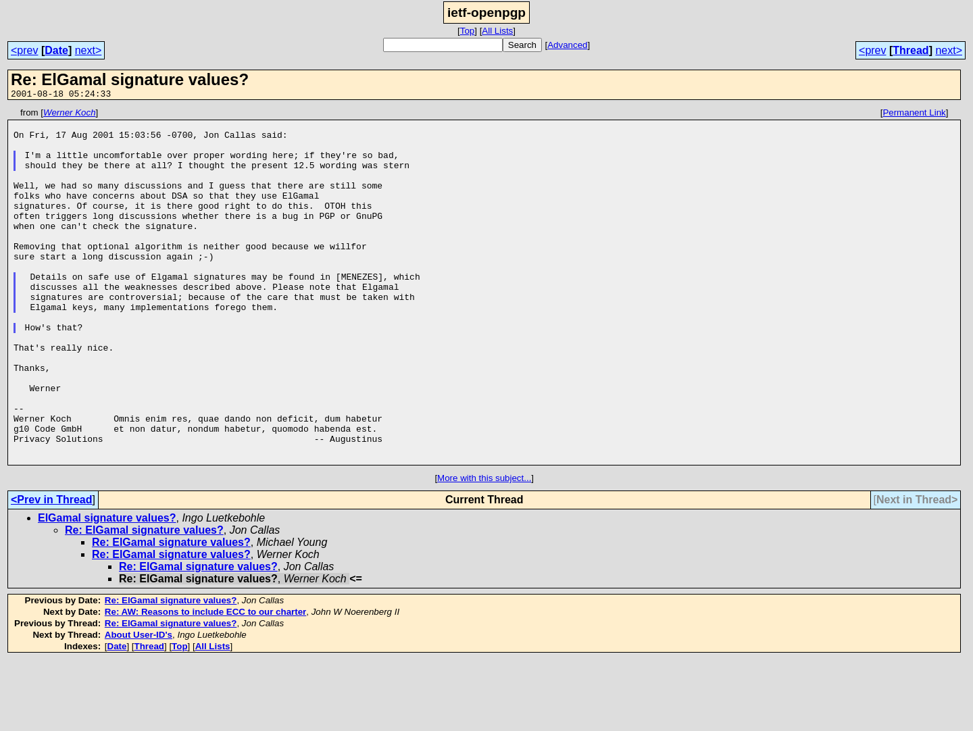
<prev (24, 50)
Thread (910, 50)
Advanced (567, 45)
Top (467, 31)
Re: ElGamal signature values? (144, 601)
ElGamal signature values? (107, 589)
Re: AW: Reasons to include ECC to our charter (205, 683)
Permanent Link (913, 114)
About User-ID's (138, 706)
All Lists (497, 31)
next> (88, 50)
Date (56, 50)
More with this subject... (484, 549)
